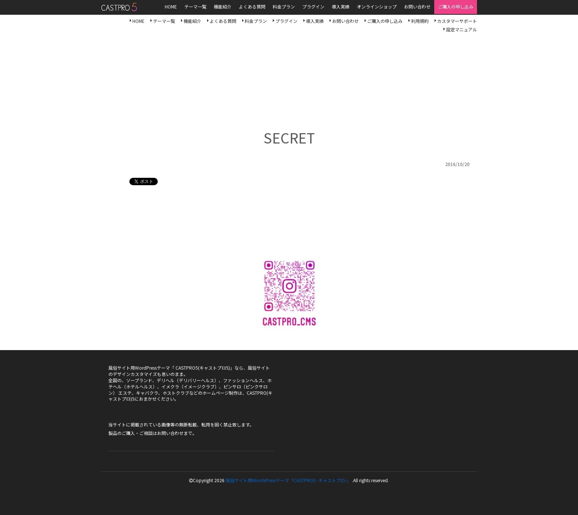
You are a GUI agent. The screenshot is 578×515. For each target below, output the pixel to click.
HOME (138, 21)
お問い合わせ (345, 21)
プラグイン (286, 21)
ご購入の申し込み (385, 21)
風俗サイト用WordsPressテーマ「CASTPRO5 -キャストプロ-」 (288, 480)
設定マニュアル (461, 29)
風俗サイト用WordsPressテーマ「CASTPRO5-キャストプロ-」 (119, 7)
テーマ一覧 (164, 21)
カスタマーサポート (457, 21)
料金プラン (256, 21)
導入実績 (315, 21)
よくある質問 (223, 21)
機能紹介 (192, 21)
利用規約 (420, 21)
